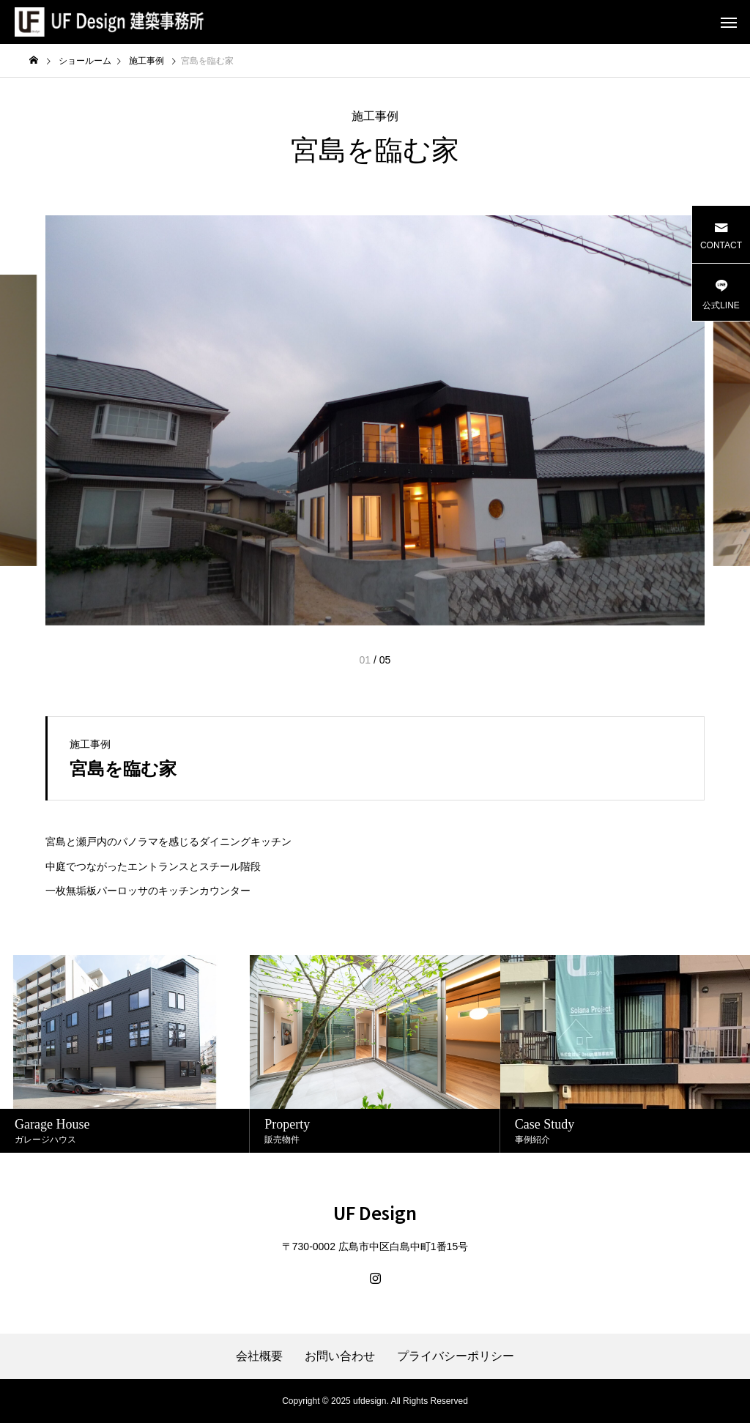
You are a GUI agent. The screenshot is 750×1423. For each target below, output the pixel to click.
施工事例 (375, 116)
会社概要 (259, 1356)
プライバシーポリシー (455, 1356)
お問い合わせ (340, 1356)
